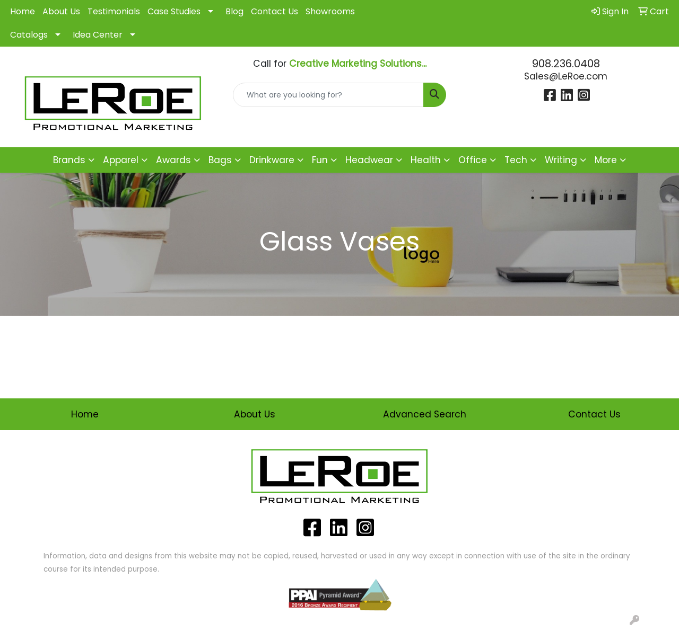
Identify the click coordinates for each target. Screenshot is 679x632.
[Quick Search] (328, 95)
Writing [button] (561, 160)
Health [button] (426, 160)
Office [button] (472, 160)
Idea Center (98, 35)
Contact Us (274, 11)
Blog (234, 11)
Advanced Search (424, 414)
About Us (61, 11)
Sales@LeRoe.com (565, 76)
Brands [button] (69, 160)
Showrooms (330, 11)
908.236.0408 (566, 63)
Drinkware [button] (271, 160)
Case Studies (174, 11)
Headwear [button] (369, 160)
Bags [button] (220, 160)
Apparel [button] (120, 160)
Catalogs (29, 35)
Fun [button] (320, 160)
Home (22, 11)
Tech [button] (515, 160)
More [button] (606, 160)
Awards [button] (173, 160)
